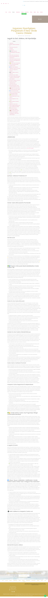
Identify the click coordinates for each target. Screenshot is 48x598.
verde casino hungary (27, 35)
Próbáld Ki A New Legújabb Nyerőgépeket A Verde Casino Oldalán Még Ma (14, 113)
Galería (35, 12)
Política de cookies (31, 593)
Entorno (13, 12)
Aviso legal (19, 593)
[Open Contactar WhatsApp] (45, 596)
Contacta (41, 12)
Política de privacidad (25, 593)
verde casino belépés (30, 148)
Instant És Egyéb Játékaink (13, 109)
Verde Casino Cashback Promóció (14, 59)
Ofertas (31, 12)
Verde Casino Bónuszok (13, 84)
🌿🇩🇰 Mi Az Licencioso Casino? (14, 110)
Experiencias (27, 12)
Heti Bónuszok (11, 49)
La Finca (10, 12)
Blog (37, 12)
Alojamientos (18, 12)
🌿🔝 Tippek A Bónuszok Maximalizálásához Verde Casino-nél (14, 52)
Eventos (22, 12)
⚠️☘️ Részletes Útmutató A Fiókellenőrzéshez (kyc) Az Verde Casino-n (14, 96)
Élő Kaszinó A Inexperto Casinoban (14, 80)
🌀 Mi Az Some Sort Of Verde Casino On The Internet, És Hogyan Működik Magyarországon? (14, 92)
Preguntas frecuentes (6, 593)
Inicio (6, 12)
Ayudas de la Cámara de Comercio (40, 593)
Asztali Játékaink (11, 78)
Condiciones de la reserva (14, 593)
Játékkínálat (11, 43)
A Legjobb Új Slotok (12, 65)
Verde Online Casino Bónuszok (14, 55)
